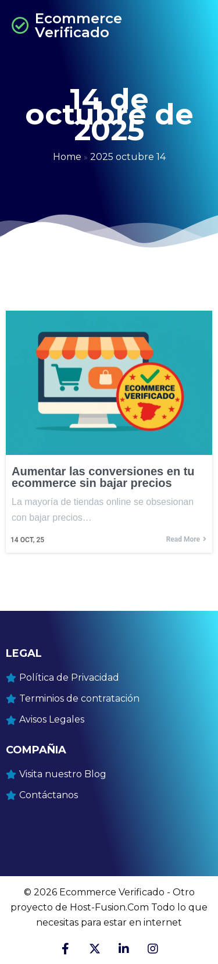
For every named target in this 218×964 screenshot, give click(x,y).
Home (67, 156)
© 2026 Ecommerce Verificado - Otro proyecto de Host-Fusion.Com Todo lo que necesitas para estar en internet (109, 908)
